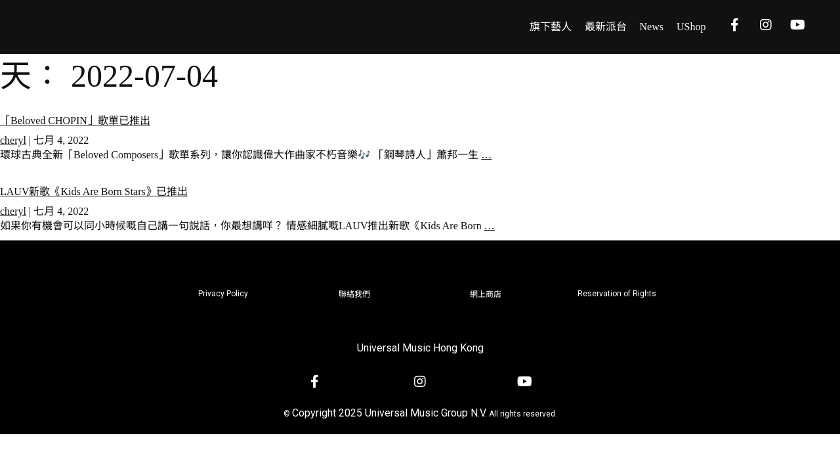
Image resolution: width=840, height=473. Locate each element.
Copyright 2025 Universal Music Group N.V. (389, 413)
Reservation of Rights (617, 293)
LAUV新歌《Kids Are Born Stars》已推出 (94, 191)
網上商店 (485, 294)
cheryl (13, 140)
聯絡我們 (354, 294)
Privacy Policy (223, 293)
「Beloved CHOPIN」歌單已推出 (75, 120)
